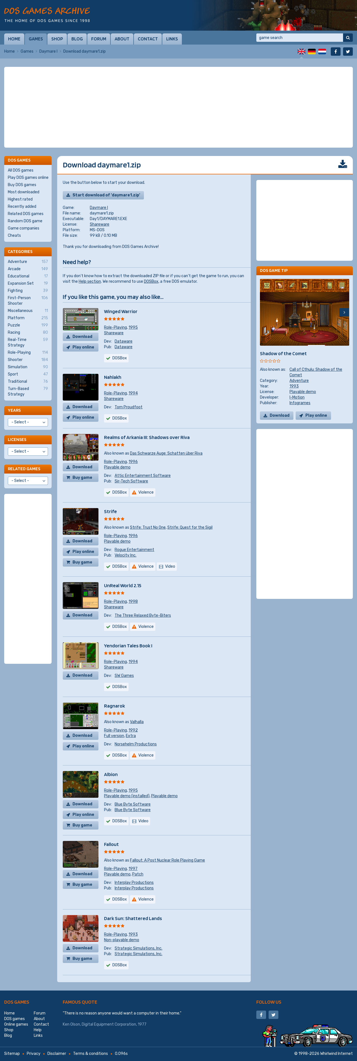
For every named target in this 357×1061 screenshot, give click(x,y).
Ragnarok (114, 706)
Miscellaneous (28, 311)
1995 (133, 327)
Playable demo (117, 467)
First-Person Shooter (28, 300)
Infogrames (300, 403)
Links (172, 39)
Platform (28, 318)
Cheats (14, 235)
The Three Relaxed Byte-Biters (143, 615)
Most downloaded (23, 192)
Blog (77, 39)
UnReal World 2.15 (122, 585)
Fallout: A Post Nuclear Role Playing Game (167, 860)
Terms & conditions (90, 1053)
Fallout (111, 844)
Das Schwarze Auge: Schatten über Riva (166, 453)
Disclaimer (56, 1053)
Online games (16, 1024)
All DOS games (20, 170)
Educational (28, 276)
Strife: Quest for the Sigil (190, 527)
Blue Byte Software (133, 804)
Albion (111, 774)
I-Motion (297, 397)
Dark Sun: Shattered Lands (133, 918)
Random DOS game (25, 221)
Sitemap (12, 1053)
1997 (133, 868)
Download (82, 336)
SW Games (124, 675)
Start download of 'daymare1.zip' (106, 195)
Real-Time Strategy (28, 342)
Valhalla (137, 721)
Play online (83, 347)
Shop (57, 39)
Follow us (268, 1002)
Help (38, 1030)
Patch (137, 874)
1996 (133, 461)
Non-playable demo (121, 940)
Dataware (123, 341)
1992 (133, 730)
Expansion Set (28, 283)
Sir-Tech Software (131, 481)
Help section (90, 281)
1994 (133, 393)
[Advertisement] (178, 107)
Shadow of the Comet (283, 353)
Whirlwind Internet (336, 1053)
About (122, 39)
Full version (114, 735)
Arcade (28, 269)
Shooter (28, 360)
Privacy (33, 1053)
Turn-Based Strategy (28, 391)
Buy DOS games (22, 184)
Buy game (82, 477)
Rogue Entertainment (134, 549)
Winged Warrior (121, 311)
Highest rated (20, 199)
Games (36, 39)
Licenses (17, 439)
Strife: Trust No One (148, 527)
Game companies (23, 228)
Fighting (28, 291)
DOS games (16, 1002)
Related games (24, 468)
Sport (28, 374)
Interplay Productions (134, 882)
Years (14, 410)
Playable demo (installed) (126, 796)
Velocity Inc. (125, 555)
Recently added (22, 206)
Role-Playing (115, 327)
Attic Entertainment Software (143, 475)
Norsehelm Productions (136, 744)
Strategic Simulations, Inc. (138, 948)
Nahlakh (112, 377)
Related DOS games (26, 213)
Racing (28, 332)
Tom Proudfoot (129, 407)
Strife (110, 511)
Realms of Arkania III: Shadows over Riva (147, 437)
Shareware (99, 224)
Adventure (299, 380)
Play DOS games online (28, 177)
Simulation (28, 367)
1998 (133, 601)
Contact (148, 39)
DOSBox (151, 281)
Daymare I (48, 51)
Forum (98, 39)
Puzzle (28, 325)
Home (14, 39)
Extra (131, 735)
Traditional (28, 381)
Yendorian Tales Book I (128, 645)
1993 (133, 934)
